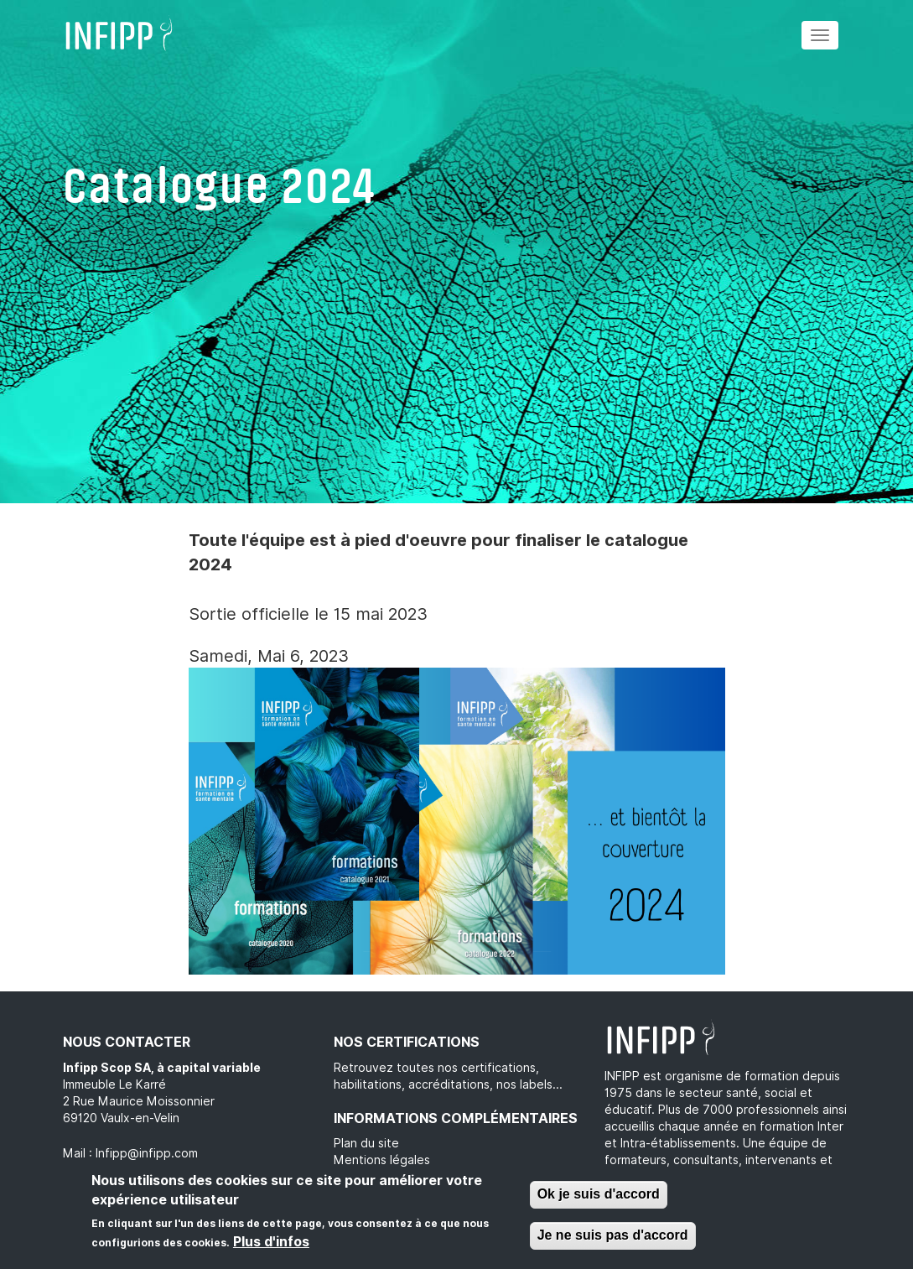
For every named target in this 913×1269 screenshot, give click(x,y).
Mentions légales (382, 1160)
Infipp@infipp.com (147, 1153)
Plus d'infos (271, 1242)
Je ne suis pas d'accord (612, 1235)
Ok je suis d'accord (598, 1194)
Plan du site (366, 1143)
